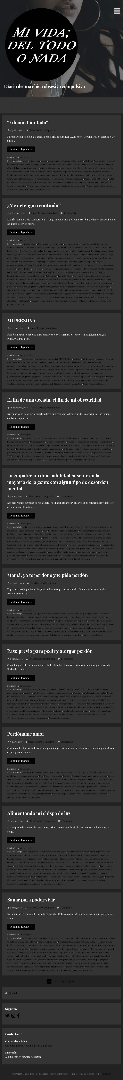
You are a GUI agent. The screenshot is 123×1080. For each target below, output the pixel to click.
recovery (69, 178)
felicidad (75, 624)
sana (79, 552)
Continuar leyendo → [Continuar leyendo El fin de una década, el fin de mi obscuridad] (21, 426)
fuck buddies (107, 779)
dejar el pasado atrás (46, 261)
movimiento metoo (77, 279)
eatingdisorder (80, 268)
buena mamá (24, 164)
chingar (109, 164)
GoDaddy (106, 1073)
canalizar (57, 254)
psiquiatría (22, 286)
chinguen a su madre (97, 254)
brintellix (67, 776)
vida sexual (72, 300)
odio (109, 279)
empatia (64, 369)
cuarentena (66, 168)
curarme (42, 948)
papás (74, 627)
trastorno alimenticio (16, 185)
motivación (28, 544)
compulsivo (79, 366)
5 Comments (67, 741)
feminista (83, 272)
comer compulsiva (38, 862)
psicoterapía (106, 283)
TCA (93, 376)
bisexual (111, 160)
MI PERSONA (21, 320)
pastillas (20, 959)
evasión (33, 171)
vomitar (74, 970)
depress (100, 261)
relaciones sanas (33, 290)
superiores (21, 555)
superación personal (81, 376)
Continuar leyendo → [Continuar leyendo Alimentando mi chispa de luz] (21, 840)
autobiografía (77, 160)
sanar (93, 552)
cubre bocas (78, 168)
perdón (70, 175)
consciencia (69, 258)
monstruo (29, 279)
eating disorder (65, 268)
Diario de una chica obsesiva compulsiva (44, 86)
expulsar (61, 272)
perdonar (79, 175)
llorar (69, 275)
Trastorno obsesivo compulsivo (100, 185)
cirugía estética (86, 696)
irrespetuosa (33, 275)
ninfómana (59, 373)
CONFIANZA (40, 258)
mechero (108, 865)
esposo (81, 779)
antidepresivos (43, 247)
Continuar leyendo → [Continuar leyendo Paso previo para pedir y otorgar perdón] (21, 677)
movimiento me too (43, 279)
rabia (62, 286)
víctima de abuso (37, 189)
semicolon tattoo (49, 290)
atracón (108, 527)
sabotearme (102, 178)
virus (48, 189)
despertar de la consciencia (100, 265)
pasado (17, 707)
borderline (38, 251)
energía (54, 537)
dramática (100, 534)
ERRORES (109, 268)
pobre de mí (62, 548)
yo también (19, 304)
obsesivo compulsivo (83, 373)
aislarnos (27, 527)
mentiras (11, 279)
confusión (58, 258)
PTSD (42, 286)
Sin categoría (26, 157)
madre (82, 275)
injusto (55, 541)
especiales (100, 537)
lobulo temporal (14, 175)
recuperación (90, 178)
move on (104, 624)
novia (43, 175)
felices (68, 624)
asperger (55, 247)
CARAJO (65, 254)
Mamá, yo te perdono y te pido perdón (47, 575)
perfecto (100, 175)
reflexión (58, 710)
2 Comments (66, 907)
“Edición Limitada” (27, 122)
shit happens (69, 290)
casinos (101, 941)
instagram (63, 541)
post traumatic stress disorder (61, 283)
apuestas (93, 938)
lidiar (90, 541)
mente (37, 175)
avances (38, 530)
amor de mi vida (88, 243)
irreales (22, 275)
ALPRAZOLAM (65, 358)
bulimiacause (90, 362)
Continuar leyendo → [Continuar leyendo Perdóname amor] (21, 760)
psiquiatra (11, 286)
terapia (109, 376)
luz (101, 865)
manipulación (92, 275)
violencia (103, 793)
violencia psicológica (97, 300)
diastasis (25, 700)
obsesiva (63, 544)
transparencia (81, 182)
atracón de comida (92, 247)
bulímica (101, 164)
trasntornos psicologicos (99, 182)
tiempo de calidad (97, 790)
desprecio (11, 268)
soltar (93, 710)
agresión (27, 772)
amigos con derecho (87, 772)
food (100, 445)
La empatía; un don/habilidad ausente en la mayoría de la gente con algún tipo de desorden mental (57, 482)
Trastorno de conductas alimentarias (43, 185)
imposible (57, 171)
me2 (108, 275)
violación (83, 300)
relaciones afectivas (16, 290)
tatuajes (99, 290)
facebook (92, 700)
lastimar (63, 703)
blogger (29, 251)
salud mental (23, 182)
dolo (34, 268)
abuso (25, 160)
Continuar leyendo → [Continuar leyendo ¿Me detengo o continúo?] (21, 232)
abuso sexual (34, 160)
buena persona (38, 164)
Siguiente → (67, 981)
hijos (9, 783)
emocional (28, 537)
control (90, 258)
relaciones (105, 286)
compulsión (12, 445)
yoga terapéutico (34, 797)
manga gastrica (103, 783)
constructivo (80, 258)
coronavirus (25, 168)
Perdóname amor (25, 734)
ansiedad (11, 247)
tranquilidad (68, 182)
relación (96, 286)
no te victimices (93, 279)
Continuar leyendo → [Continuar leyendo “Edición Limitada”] (21, 149)
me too (102, 275)
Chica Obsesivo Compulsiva (42, 130)
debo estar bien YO (27, 261)
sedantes (34, 182)
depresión (91, 261)
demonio (73, 261)
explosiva (52, 272)
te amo (68, 790)
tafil (48, 182)
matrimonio (12, 786)
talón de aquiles (34, 555)
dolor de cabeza (50, 268)
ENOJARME (77, 537)
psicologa (80, 283)
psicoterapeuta (93, 283)
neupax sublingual (38, 956)
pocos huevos (41, 283)
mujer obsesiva (46, 373)
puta (48, 286)
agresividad (69, 243)
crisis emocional (53, 168)
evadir (26, 171)
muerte (36, 373)
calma (49, 254)
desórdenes (72, 265)
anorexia (52, 438)
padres (67, 627)
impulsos (97, 171)
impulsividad (78, 171)
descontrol (89, 168)
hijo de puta (100, 272)
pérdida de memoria (28, 548)
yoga (43, 883)
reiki (33, 876)
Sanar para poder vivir (31, 899)
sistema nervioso (38, 963)
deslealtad (44, 265)
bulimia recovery (89, 164)
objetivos (20, 627)
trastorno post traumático (85, 297)
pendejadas (20, 283)
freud (71, 369)
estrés (10, 272)
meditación (28, 175)
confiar (50, 258)
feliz (82, 624)
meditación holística (27, 869)
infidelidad (47, 783)
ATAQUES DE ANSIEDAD (72, 247)
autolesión (88, 160)
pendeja (10, 283)
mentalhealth (51, 869)
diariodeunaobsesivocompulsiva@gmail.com (28, 1045)
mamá (96, 624)
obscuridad (54, 544)
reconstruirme (57, 178)
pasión (24, 707)
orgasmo (11, 959)
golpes (91, 272)
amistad (61, 689)
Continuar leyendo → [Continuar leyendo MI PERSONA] (21, 347)
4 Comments (67, 821)
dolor (39, 268)
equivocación (89, 537)
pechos (31, 707)
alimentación (28, 689)
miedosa (20, 279)
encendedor (59, 865)
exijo (9, 541)
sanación (86, 552)
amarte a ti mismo (62, 160)
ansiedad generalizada (26, 247)
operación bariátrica (101, 956)
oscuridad (93, 869)
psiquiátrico (33, 286)
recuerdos (78, 178)
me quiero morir (24, 373)
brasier (110, 693)
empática (46, 537)
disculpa (34, 700)
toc (8, 380)
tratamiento (24, 300)
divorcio (59, 779)
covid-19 (35, 168)
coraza (19, 534)
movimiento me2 (60, 279)
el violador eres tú (96, 268)
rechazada (20, 552)
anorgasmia (59, 938)
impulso (88, 171)
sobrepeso (68, 876)
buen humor (12, 164)
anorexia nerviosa (49, 527)
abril (25, 851)
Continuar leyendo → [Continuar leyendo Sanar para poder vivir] (21, 926)
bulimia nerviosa (73, 164)
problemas (74, 548)
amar (50, 160)
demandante (62, 261)
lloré (75, 275)
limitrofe (106, 171)
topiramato (56, 182)
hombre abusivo (45, 171)
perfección (90, 175)
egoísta (19, 537)
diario (20, 268)
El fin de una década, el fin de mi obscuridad (54, 399)
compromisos (48, 620)
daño (27, 779)
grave (29, 541)
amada (44, 160)
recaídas (11, 552)
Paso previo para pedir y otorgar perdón (50, 651)
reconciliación (43, 178)
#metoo (26, 243)
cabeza (28, 254)
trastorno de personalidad (73, 185)
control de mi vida (103, 258)
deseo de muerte (31, 265)
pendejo (30, 283)
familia (101, 700)
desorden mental (15, 171)
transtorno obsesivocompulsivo (37, 380)
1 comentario (66, 496)
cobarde (17, 258)
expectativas (41, 272)
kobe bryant (51, 275)
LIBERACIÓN (81, 541)
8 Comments (70, 213)
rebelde (22, 710)
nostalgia (69, 373)
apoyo (40, 613)
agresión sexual (56, 243)
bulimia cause (59, 164)
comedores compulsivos (39, 366)
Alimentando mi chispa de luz (39, 813)
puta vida (55, 286)
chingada (83, 254)
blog (22, 251)
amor (78, 243)
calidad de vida (38, 254)
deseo (20, 265)
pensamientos (94, 544)
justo (71, 541)
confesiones (27, 258)
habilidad (37, 541)
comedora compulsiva (17, 366)
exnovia (31, 272)
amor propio (102, 243)
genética (16, 541)
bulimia (49, 164)
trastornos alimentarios (18, 189)
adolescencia (41, 358)
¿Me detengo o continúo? (34, 205)
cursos (10, 865)
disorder (27, 268)
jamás (42, 275)
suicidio (67, 376)
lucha (105, 703)
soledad (42, 182)
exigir (108, 537)
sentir (60, 290)
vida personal (61, 300)
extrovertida (72, 272)
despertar (82, 265)
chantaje (74, 254)
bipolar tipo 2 (100, 160)
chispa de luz (13, 168)
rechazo (30, 552)
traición (18, 293)
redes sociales (85, 286)
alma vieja (56, 851)
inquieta (54, 703)
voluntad (76, 559)
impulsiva (67, 171)
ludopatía (11, 373)
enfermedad (65, 537)
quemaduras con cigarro (25, 178)
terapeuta (100, 376)
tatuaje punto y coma (85, 290)
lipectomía (81, 703)
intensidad (58, 783)
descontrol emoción (104, 168)
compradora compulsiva (62, 366)
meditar (40, 869)
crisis (42, 168)
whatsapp (85, 559)
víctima (34, 300)
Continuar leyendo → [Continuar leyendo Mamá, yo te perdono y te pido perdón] (21, 602)
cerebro (71, 858)
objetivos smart (64, 956)
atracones (106, 247)
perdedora (61, 175)
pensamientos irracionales (61, 707)
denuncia (82, 261)
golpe (23, 541)
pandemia (50, 175)
